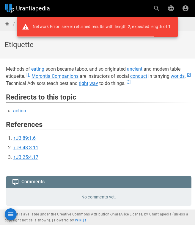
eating (37, 69)
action (19, 111)
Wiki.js (80, 220)
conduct (138, 76)
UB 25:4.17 (26, 157)
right (83, 83)
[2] (189, 75)
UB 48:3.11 (26, 147)
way (93, 83)
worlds (178, 76)
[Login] (185, 8)
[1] (28, 75)
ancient (134, 69)
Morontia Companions (55, 76)
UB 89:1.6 (25, 138)
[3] (128, 82)
